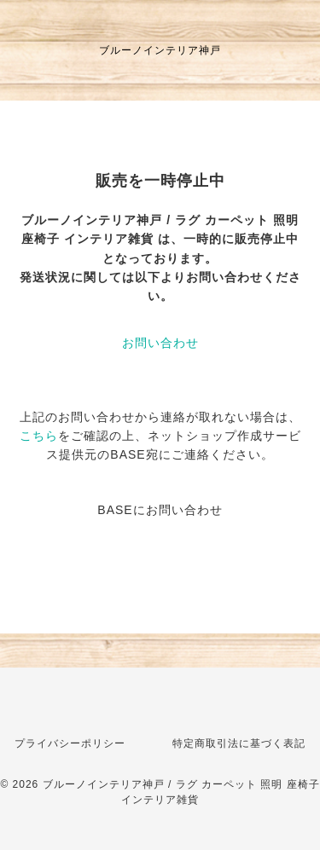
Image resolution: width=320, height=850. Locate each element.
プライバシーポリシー (70, 743)
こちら (39, 435)
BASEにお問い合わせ (159, 510)
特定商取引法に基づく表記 (238, 743)
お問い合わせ (160, 343)
